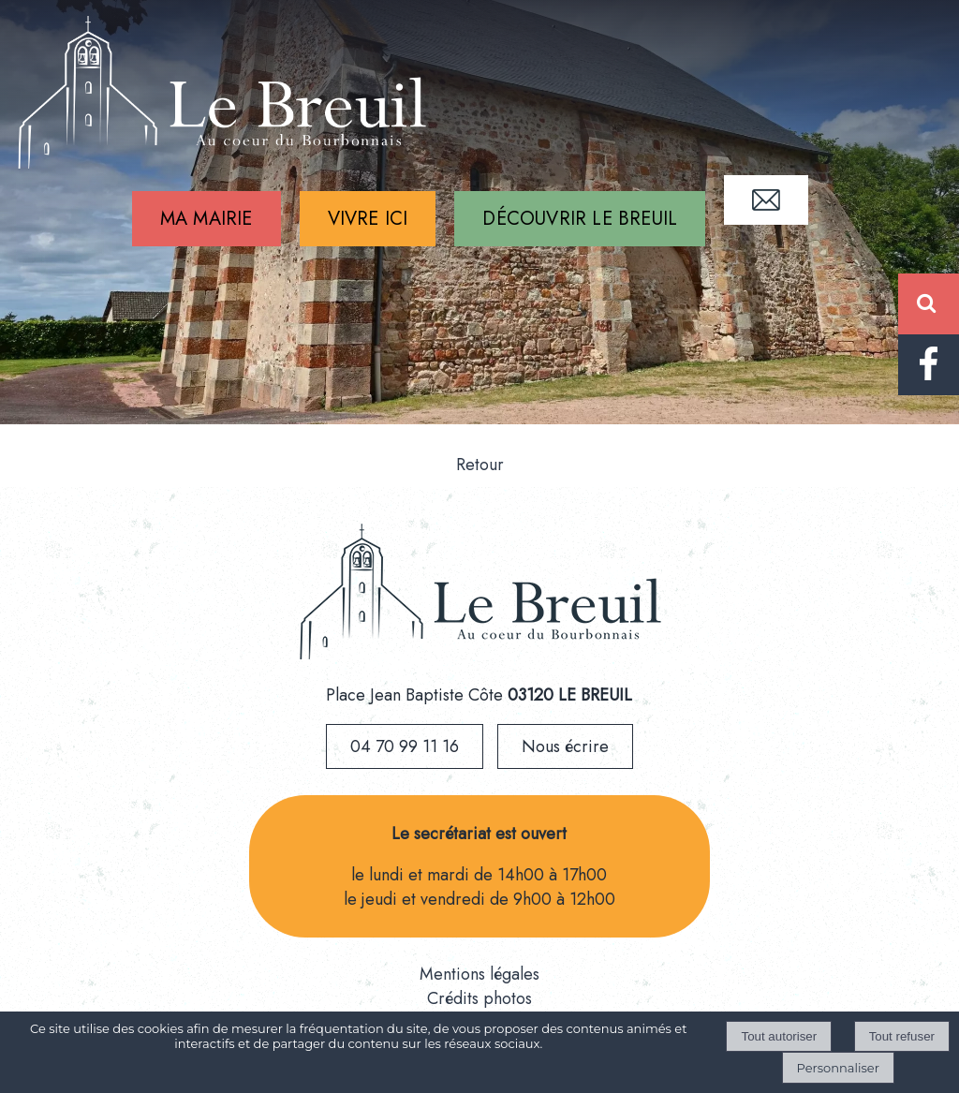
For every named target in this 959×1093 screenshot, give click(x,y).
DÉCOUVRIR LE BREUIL (579, 218)
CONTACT (766, 200)
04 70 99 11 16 (404, 746)
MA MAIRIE (206, 218)
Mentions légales (479, 974)
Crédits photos (479, 998)
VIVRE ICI (368, 218)
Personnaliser (838, 1067)
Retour (480, 464)
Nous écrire (565, 746)
